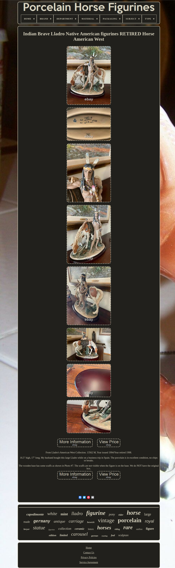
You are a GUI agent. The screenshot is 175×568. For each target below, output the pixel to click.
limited (64, 535)
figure (150, 528)
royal (149, 521)
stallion (139, 529)
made (27, 521)
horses (104, 527)
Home (89, 547)
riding (117, 529)
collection (64, 528)
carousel (79, 534)
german (94, 536)
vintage (106, 520)
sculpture (123, 535)
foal (113, 535)
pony (112, 514)
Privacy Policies (89, 557)
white (52, 513)
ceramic (79, 528)
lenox (91, 529)
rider (120, 515)
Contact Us (88, 552)
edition (52, 535)
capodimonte (35, 514)
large (147, 514)
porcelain (129, 520)
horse (134, 512)
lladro (77, 513)
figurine (95, 513)
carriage (76, 521)
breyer (27, 529)
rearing (105, 536)
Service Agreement (88, 562)
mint (64, 514)
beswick (91, 522)
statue (39, 527)
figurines (52, 530)
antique (59, 521)
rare (128, 527)
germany (41, 521)
